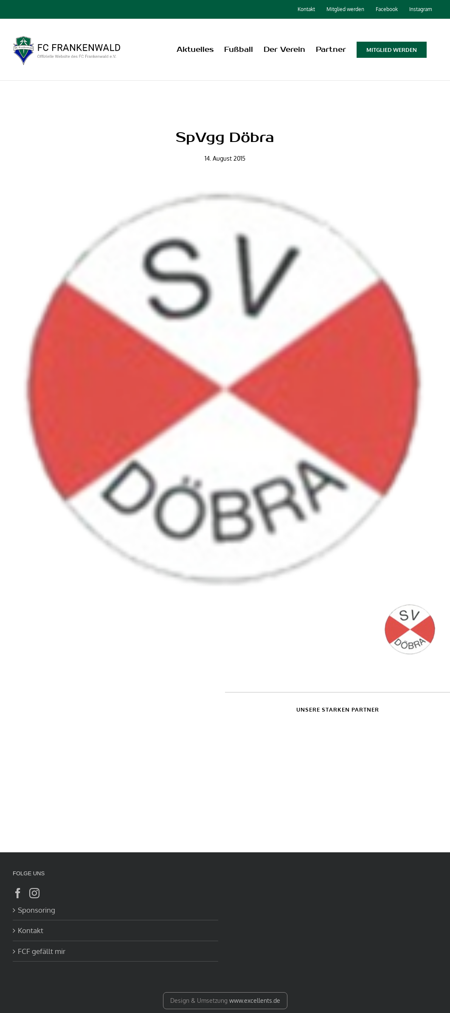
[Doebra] (225, 389)
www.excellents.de (254, 1000)
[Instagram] (34, 893)
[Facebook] (18, 893)
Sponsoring (36, 909)
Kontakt (30, 930)
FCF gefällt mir (41, 951)
